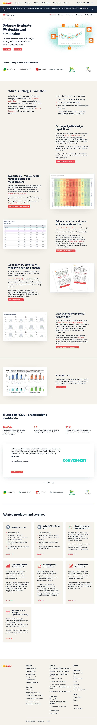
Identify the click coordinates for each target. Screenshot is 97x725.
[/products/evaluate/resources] (72, 277)
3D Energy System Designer (73, 135)
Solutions (19, 3)
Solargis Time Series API (51, 527)
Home (4, 18)
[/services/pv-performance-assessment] (70, 565)
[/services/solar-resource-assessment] (70, 527)
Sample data (63, 375)
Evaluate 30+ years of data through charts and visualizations (23, 178)
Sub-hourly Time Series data (65, 228)
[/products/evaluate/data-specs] (25, 234)
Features (61, 15)
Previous (44, 483)
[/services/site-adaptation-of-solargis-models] (7, 565)
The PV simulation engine (16, 279)
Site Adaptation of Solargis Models (19, 566)
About (66, 3)
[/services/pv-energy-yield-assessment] (39, 565)
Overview (53, 15)
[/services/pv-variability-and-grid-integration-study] (7, 612)
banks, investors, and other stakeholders (70, 322)
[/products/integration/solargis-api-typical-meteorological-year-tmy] (7, 527)
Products (10, 18)
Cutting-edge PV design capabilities (69, 128)
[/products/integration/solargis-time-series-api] (39, 527)
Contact (79, 3)
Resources (57, 3)
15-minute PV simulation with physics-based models (24, 266)
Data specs (69, 15)
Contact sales (89, 15)
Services (28, 3)
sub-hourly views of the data (17, 193)
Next (53, 483)
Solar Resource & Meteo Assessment (82, 527)
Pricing (37, 3)
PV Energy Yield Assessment (49, 566)
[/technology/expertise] (25, 326)
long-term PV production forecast (19, 203)
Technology (46, 3)
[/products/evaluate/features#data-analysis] (72, 191)
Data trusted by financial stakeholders (70, 315)
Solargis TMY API (19, 527)
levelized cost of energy (76, 241)
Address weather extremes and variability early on (71, 222)
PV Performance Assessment (81, 566)
